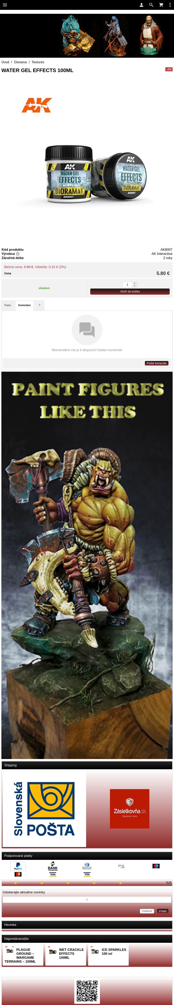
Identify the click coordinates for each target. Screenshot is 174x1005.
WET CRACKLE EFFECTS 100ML (71, 954)
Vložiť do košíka (130, 291)
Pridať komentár (157, 363)
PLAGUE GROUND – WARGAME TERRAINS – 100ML (20, 955)
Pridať (163, 911)
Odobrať (147, 911)
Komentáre (24, 305)
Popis (8, 305)
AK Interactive (162, 254)
